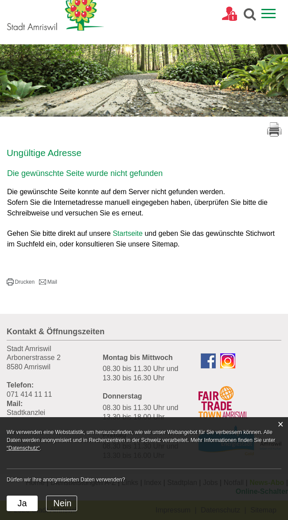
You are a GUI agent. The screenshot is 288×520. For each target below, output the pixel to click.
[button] (21, 281)
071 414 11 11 (29, 394)
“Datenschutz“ (23, 448)
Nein (62, 503)
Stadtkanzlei (26, 412)
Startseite (128, 233)
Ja (22, 503)
